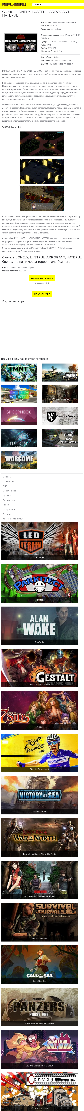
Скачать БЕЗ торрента (42, 278)
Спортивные (9, 491)
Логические (9, 500)
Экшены (7, 514)
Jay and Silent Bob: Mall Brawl (39, 1066)
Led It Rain (39, 557)
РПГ (5, 486)
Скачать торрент (42, 294)
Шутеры (7, 477)
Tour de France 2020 (39, 769)
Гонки (6, 505)
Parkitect (39, 600)
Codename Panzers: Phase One (39, 1023)
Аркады (7, 495)
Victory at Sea (39, 812)
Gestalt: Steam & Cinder (39, 685)
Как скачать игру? (13, 519)
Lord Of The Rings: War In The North (39, 854)
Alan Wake (39, 642)
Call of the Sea (39, 981)
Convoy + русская (39, 1108)
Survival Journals (39, 939)
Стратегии (8, 481)
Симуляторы (10, 509)
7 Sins (39, 727)
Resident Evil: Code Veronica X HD (39, 896)
